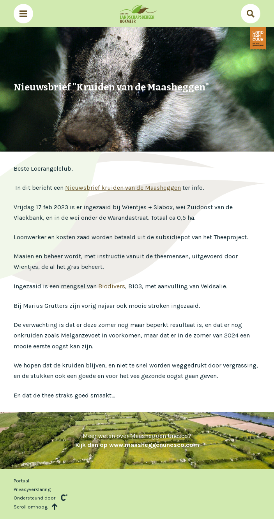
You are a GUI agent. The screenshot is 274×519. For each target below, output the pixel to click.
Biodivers (111, 286)
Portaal (21, 481)
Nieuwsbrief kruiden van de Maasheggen (123, 187)
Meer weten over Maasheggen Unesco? (137, 440)
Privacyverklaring (32, 489)
